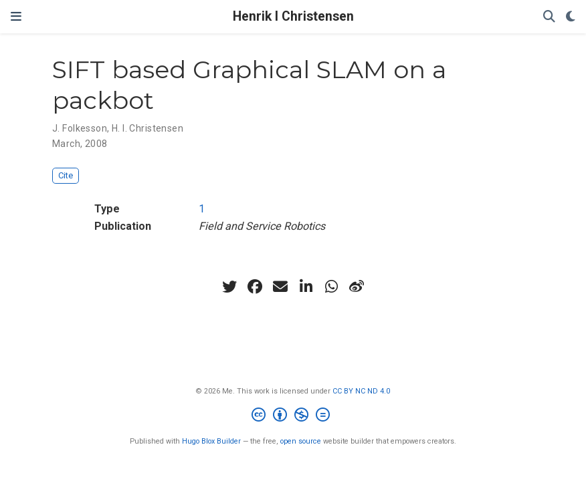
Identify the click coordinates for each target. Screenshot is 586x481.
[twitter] (229, 287)
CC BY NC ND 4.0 (361, 391)
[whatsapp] (331, 287)
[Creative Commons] (293, 416)
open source (300, 441)
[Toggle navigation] (16, 16)
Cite (65, 175)
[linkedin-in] (306, 287)
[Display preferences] (570, 17)
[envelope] (280, 287)
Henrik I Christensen (293, 16)
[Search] (549, 17)
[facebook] (255, 287)
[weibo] (357, 287)
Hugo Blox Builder (211, 441)
